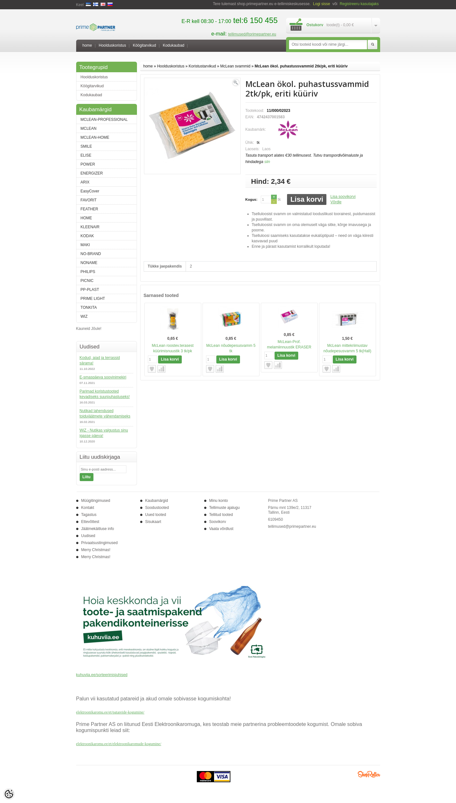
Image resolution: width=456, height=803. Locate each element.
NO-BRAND (91, 254)
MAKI (85, 245)
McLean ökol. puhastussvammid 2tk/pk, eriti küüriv (301, 66)
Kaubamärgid (156, 500)
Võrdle (335, 202)
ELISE (86, 155)
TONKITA (89, 307)
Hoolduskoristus (112, 45)
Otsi (372, 45)
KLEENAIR (90, 227)
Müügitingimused (95, 500)
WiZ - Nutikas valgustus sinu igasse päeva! (104, 433)
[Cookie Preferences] (9, 794)
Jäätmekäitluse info (97, 528)
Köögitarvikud (144, 45)
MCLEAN (89, 128)
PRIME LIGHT (93, 298)
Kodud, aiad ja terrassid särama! (100, 360)
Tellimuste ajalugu (224, 507)
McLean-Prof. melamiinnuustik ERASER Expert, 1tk (289, 347)
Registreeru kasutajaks (359, 4)
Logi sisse (321, 4)
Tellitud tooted (221, 514)
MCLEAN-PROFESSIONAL (104, 119)
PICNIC (87, 280)
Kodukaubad (173, 45)
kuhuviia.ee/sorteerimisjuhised (102, 675)
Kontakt (87, 507)
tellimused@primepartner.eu (252, 34)
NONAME (89, 263)
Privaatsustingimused (99, 543)
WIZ (84, 316)
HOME (86, 218)
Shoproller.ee (369, 774)
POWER (88, 164)
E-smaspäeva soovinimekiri (103, 377)
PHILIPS (88, 271)
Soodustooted (157, 507)
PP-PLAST (90, 289)
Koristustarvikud (202, 66)
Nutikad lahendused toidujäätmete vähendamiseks (105, 413)
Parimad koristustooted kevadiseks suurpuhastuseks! (105, 394)
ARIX (85, 182)
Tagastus (89, 514)
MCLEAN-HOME (95, 137)
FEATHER (89, 209)
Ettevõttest (90, 521)
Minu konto (218, 500)
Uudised (88, 536)
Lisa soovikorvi (343, 196)
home (87, 45)
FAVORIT (89, 200)
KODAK (87, 236)
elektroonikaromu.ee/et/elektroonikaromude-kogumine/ (118, 744)
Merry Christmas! (95, 550)
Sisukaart (153, 521)
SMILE (86, 146)
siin (267, 162)
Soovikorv (217, 521)
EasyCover (90, 191)
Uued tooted (155, 514)
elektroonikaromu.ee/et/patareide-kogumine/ (110, 712)
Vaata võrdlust (221, 528)
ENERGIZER (92, 173)
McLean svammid (235, 66)
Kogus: (251, 199)
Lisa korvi (306, 199)
